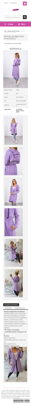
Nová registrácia (13, 3)
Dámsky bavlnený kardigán (14, 31)
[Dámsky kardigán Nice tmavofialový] (15, 51)
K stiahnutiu (8, 308)
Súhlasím (27, 401)
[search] (25, 17)
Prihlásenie (6, 3)
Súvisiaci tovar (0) (20, 308)
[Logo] (15, 10)
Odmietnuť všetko (18, 401)
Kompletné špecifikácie (11, 305)
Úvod (5, 31)
